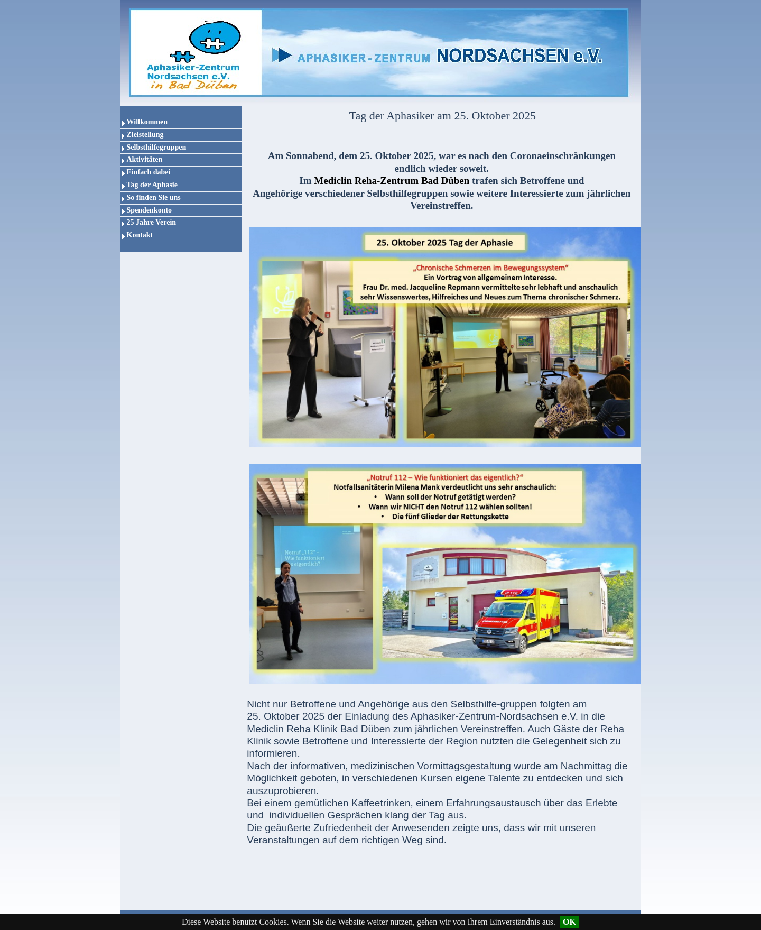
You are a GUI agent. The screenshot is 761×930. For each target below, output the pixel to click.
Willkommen (147, 122)
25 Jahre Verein (152, 222)
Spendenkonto (149, 210)
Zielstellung (145, 135)
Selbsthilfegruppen (157, 147)
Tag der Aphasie (152, 185)
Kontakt (140, 235)
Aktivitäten (145, 159)
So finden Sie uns (154, 197)
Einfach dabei (149, 172)
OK (569, 921)
